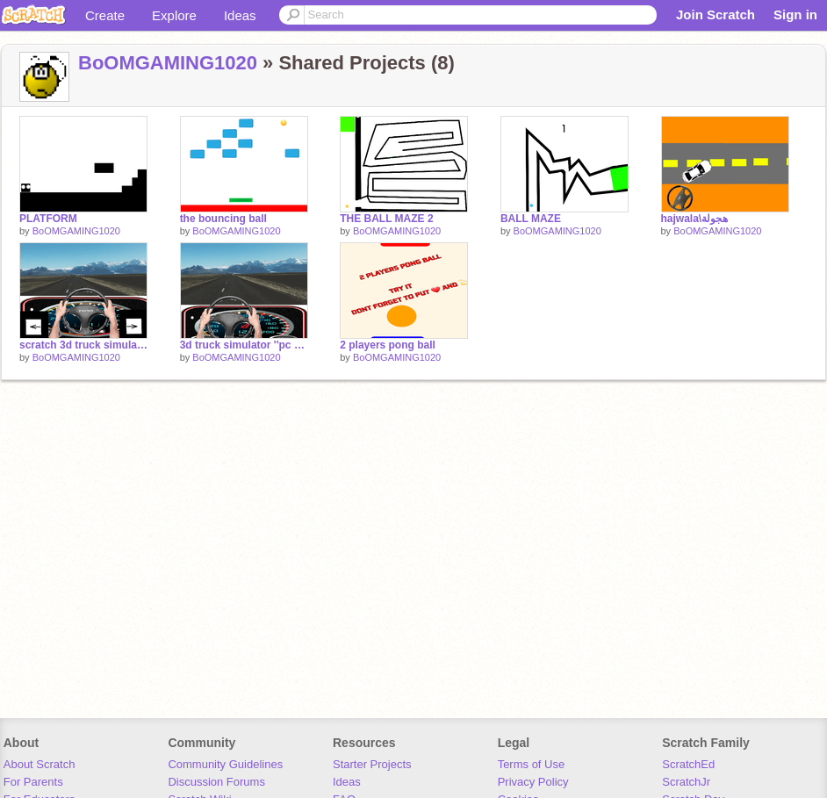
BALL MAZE (530, 218)
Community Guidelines (225, 764)
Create (105, 15)
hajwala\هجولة (695, 218)
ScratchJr (686, 781)
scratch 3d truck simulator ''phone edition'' (83, 345)
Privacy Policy (533, 781)
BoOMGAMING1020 (167, 63)
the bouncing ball (223, 218)
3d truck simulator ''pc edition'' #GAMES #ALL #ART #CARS (244, 345)
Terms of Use (531, 764)
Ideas (240, 15)
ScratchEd (688, 764)
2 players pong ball (387, 345)
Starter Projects (372, 764)
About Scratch (40, 764)
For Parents (33, 781)
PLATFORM (48, 218)
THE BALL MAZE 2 (386, 218)
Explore (174, 15)
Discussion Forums (216, 781)
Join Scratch (715, 14)
